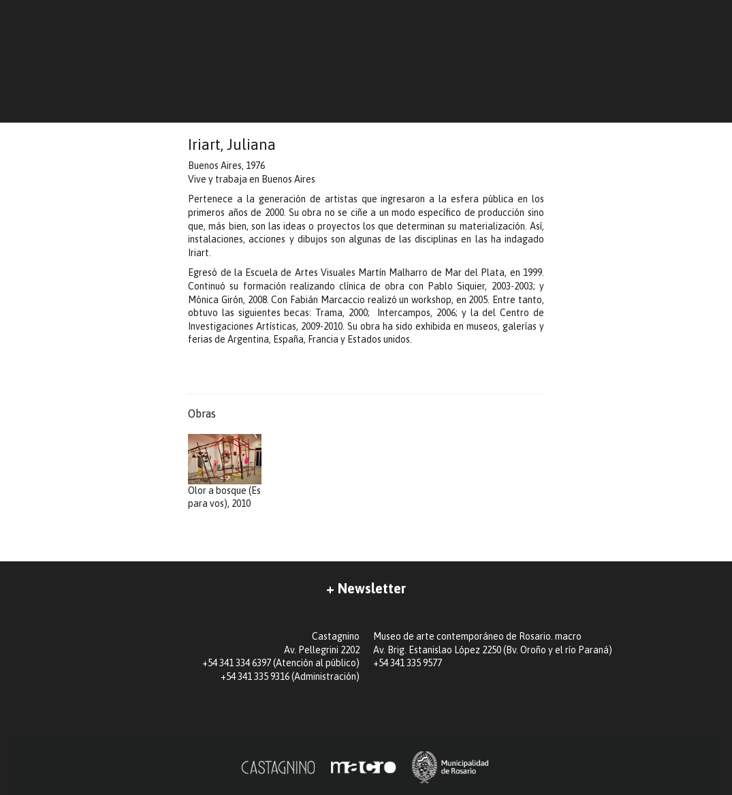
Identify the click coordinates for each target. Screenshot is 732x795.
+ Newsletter (366, 588)
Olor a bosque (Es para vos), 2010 (224, 471)
